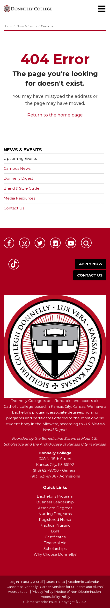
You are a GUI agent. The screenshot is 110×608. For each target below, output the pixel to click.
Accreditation (19, 591)
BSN (55, 531)
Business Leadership (55, 502)
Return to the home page (55, 115)
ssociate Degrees (56, 508)
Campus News (17, 168)
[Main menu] (101, 8)
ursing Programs (57, 513)
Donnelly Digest (26, 179)
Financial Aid (55, 542)
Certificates (55, 537)
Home (8, 26)
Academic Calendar (83, 582)
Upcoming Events (20, 158)
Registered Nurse (55, 519)
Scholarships (55, 548)
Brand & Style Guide (21, 188)
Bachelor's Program (55, 496)
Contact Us (14, 208)
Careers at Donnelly (22, 587)
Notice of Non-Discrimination (78, 591)
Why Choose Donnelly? (55, 554)
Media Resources (19, 198)
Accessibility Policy (55, 597)
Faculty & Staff (32, 582)
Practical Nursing (55, 525)
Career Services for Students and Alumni (71, 587)
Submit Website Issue (40, 602)
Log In (14, 582)
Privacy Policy (42, 591)
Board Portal (55, 582)
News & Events (27, 26)
